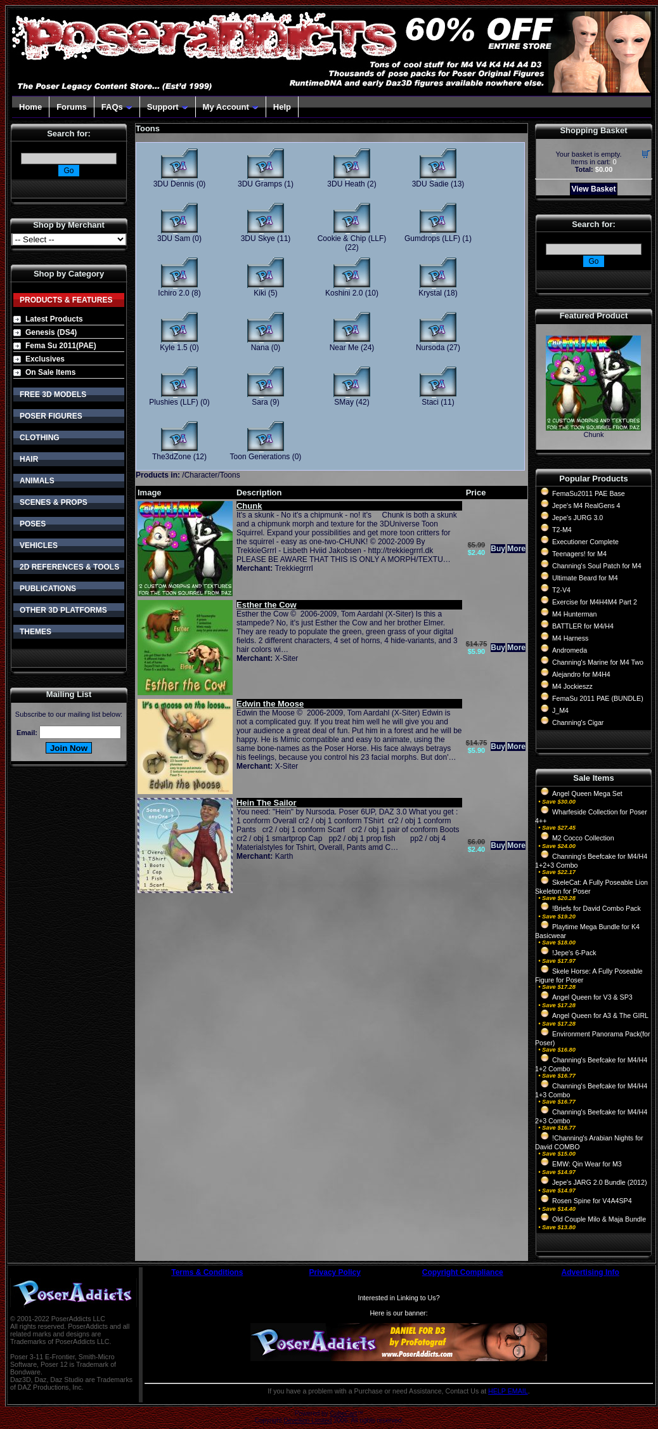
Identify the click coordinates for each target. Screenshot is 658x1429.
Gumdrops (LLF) (432, 238)
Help (282, 107)
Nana (260, 347)
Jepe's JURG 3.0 (577, 517)
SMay (344, 402)
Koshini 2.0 (344, 293)
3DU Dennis (174, 183)
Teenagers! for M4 (579, 554)
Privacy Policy (335, 1272)
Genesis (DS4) (51, 332)
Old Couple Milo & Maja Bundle (599, 1219)
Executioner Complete (585, 541)
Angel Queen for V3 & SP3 (592, 997)
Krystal (430, 293)
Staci (430, 402)
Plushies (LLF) (173, 402)
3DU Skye (258, 238)
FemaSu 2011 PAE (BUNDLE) (597, 698)
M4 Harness (570, 638)
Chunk (594, 434)
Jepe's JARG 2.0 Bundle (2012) (599, 1182)
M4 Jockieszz (572, 686)
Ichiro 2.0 (173, 293)
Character (201, 475)
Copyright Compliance (462, 1272)
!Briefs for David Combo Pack (596, 908)
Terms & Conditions (207, 1272)
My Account (231, 107)
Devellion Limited (307, 1420)
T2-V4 (561, 590)
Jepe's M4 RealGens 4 (586, 505)
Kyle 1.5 (173, 347)
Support (167, 107)
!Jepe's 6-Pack (574, 952)
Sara (260, 402)
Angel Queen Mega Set (587, 793)
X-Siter (287, 658)
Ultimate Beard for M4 (585, 578)
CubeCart (343, 1413)
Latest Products (54, 319)
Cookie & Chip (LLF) (352, 238)
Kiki (260, 293)
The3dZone (171, 456)
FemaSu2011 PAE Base (588, 493)
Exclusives (45, 359)
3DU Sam (173, 238)
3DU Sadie (430, 183)
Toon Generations (260, 456)
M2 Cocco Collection (583, 838)
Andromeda (569, 650)
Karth (284, 856)
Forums (71, 107)
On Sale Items (50, 372)
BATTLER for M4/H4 (583, 626)
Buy (498, 548)
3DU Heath (345, 183)
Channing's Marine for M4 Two (597, 662)
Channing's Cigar (577, 722)
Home (30, 107)
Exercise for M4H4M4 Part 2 (594, 602)
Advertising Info (590, 1272)
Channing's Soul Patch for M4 (597, 566)
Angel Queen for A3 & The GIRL (600, 1015)
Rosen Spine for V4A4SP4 (592, 1200)
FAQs (116, 107)
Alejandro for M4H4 (581, 674)
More (516, 548)
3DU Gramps (260, 183)
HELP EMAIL (508, 1391)
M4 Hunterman (574, 614)
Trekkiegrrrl (293, 568)
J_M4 (560, 710)
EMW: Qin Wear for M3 (587, 1164)
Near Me (344, 347)
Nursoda (430, 347)
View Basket (594, 189)
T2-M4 (562, 529)
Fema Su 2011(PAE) (60, 345)
